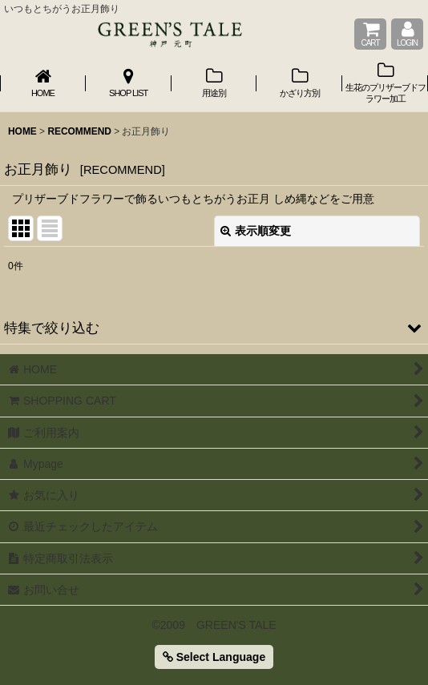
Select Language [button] (214, 657)
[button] (214, 328)
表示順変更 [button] (255, 230)
